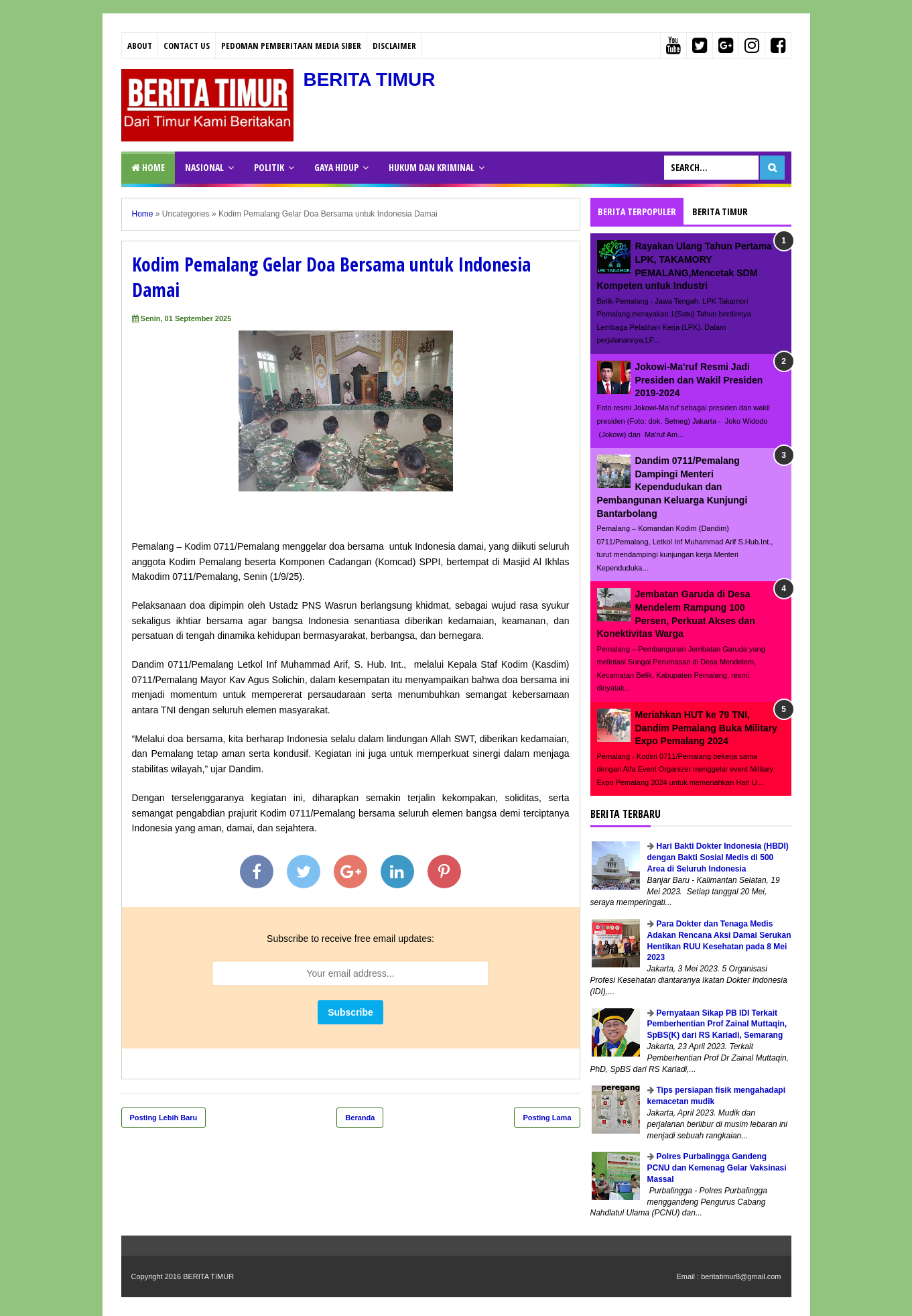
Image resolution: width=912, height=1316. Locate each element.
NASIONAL (204, 167)
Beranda (360, 1118)
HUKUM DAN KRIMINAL (431, 167)
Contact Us (187, 46)
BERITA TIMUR (370, 79)
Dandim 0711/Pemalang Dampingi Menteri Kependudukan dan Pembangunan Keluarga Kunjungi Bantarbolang (672, 486)
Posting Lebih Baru (164, 1118)
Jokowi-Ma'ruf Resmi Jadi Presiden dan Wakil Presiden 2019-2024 (699, 379)
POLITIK (269, 167)
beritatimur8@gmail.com (741, 1276)
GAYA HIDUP (336, 167)
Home (148, 167)
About (139, 46)
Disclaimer (394, 46)
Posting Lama (547, 1118)
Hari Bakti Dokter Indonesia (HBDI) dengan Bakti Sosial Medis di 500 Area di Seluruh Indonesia (718, 857)
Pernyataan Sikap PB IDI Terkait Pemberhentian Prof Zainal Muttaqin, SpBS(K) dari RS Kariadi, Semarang (717, 1024)
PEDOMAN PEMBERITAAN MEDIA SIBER (291, 46)
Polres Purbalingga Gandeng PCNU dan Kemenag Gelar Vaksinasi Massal (717, 1168)
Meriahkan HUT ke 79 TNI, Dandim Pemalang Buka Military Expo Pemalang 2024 (706, 727)
